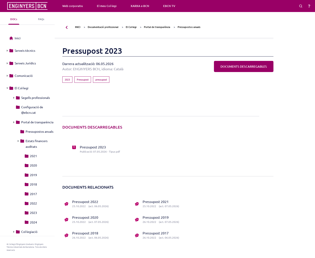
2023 (67, 79)
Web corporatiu (72, 6)
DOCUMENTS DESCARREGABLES (243, 66)
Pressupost (83, 79)
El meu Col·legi (107, 6)
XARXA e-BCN (140, 6)
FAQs (41, 19)
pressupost (101, 79)
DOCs (13, 19)
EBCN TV (169, 6)
